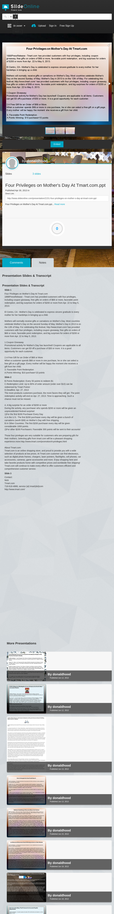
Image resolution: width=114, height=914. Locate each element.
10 (16, 26)
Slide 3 (8, 473)
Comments (16, 262)
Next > (18, 32)
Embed (57, 144)
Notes (42, 262)
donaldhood (37, 161)
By (50, 674)
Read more (60, 204)
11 (16, 29)
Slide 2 (8, 377)
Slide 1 (8, 290)
